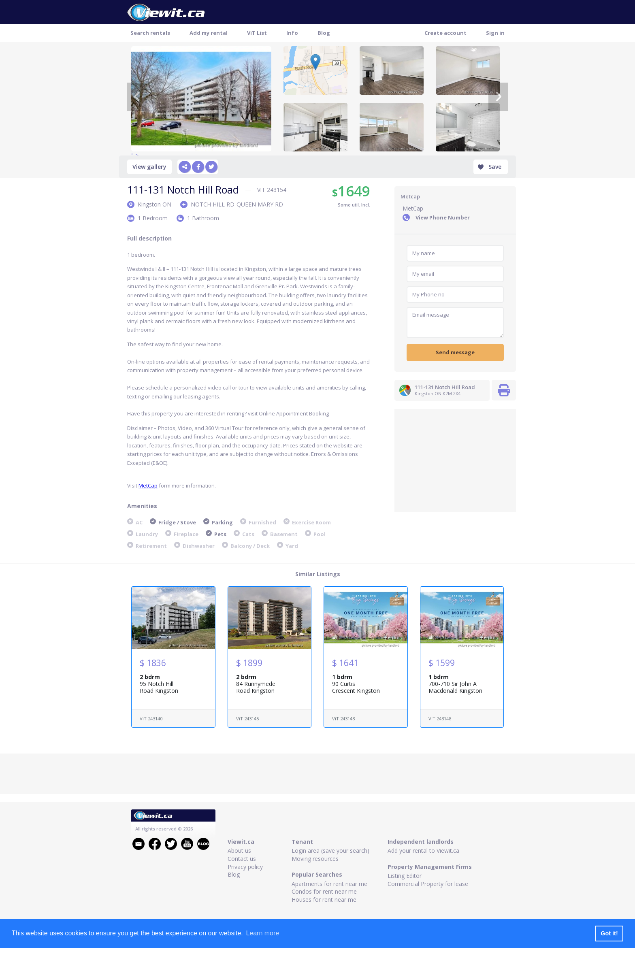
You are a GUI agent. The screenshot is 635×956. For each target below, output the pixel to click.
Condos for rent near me (324, 891)
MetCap (148, 485)
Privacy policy (245, 867)
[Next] (498, 97)
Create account (445, 32)
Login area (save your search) (330, 850)
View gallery (149, 166)
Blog (324, 32)
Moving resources (315, 858)
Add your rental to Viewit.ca (423, 850)
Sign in (495, 32)
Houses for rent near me (324, 899)
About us (239, 850)
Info (292, 32)
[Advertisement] (455, 459)
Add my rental (209, 32)
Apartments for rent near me (329, 884)
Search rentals (150, 32)
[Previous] (137, 97)
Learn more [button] (262, 933)
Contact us (242, 858)
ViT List (257, 32)
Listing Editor (405, 875)
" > (201, 98)
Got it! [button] (609, 933)
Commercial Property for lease (428, 884)
